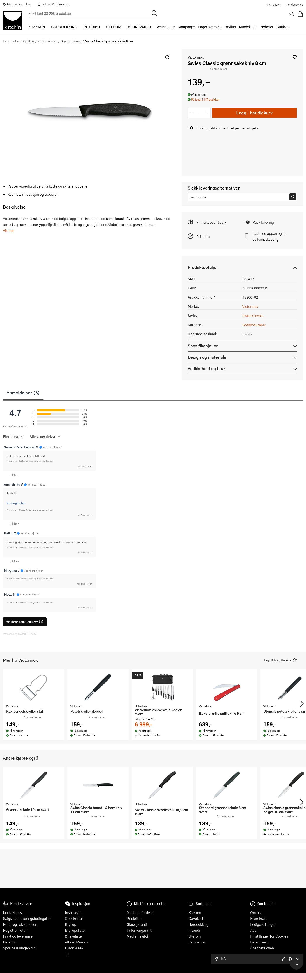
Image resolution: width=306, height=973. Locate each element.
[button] (295, 57)
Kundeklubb (248, 26)
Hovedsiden (11, 41)
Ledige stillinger (263, 924)
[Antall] (199, 113)
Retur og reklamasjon (20, 924)
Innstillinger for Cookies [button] (269, 936)
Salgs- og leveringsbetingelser (27, 918)
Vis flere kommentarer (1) (25, 622)
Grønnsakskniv (71, 41)
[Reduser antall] (192, 113)
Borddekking (198, 924)
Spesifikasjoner (203, 346)
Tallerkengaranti (139, 930)
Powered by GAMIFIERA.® (19, 634)
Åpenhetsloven (262, 947)
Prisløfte (203, 236)
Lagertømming (210, 26)
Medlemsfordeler (140, 912)
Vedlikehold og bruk (207, 368)
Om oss (256, 912)
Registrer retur (15, 930)
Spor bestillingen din (19, 947)
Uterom (195, 936)
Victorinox (196, 57)
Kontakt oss (12, 912)
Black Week (74, 947)
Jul (67, 953)
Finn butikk (273, 5)
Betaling (9, 942)
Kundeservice (294, 5)
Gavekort (196, 918)
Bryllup (230, 26)
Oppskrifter (74, 918)
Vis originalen (16, 503)
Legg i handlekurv (254, 113)
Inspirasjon (73, 912)
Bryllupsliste (75, 930)
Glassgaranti (137, 924)
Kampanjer (186, 26)
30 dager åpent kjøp (17, 4)
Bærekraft (258, 918)
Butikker (283, 26)
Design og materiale (207, 357)
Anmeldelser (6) (23, 393)
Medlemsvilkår (138, 936)
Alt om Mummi (76, 942)
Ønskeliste (73, 936)
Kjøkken (28, 41)
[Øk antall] (207, 113)
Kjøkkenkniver (47, 41)
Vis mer (9, 230)
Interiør (194, 930)
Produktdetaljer (203, 267)
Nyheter (267, 26)
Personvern (259, 942)
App (253, 930)
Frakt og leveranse (18, 936)
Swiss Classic (252, 315)
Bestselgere (165, 26)
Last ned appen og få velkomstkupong (269, 236)
